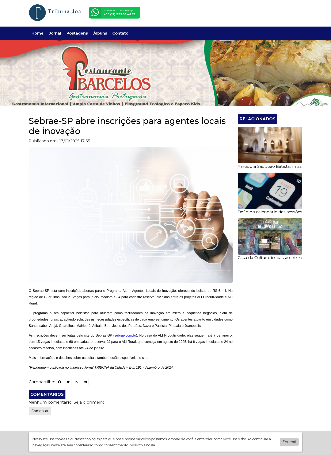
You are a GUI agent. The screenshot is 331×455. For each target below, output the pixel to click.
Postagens (77, 33)
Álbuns (100, 33)
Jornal (55, 33)
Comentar (40, 411)
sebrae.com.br (125, 335)
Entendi (289, 442)
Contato (120, 33)
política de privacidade (173, 445)
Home (37, 33)
